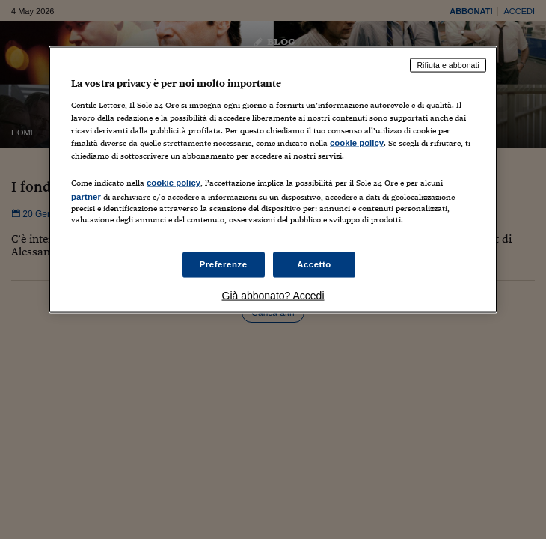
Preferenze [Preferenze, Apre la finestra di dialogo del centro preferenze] (224, 264)
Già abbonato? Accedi (273, 296)
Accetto (314, 264)
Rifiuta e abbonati (448, 65)
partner (86, 196)
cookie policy (357, 142)
